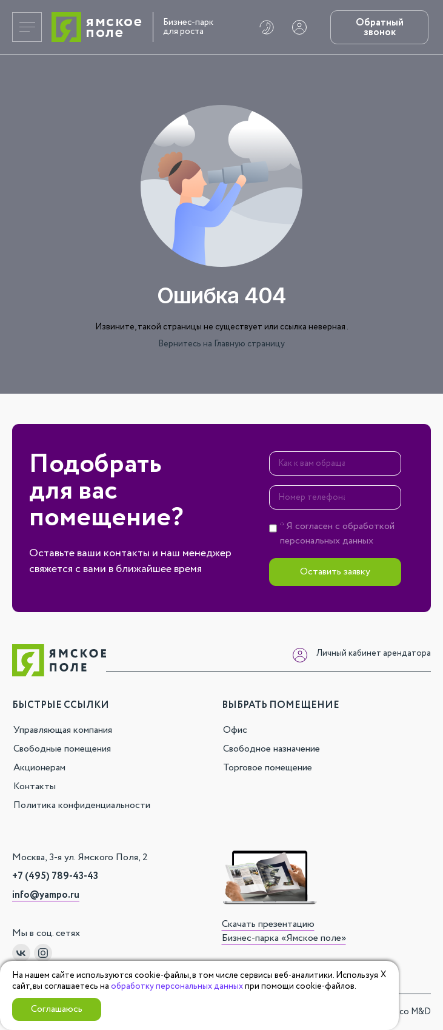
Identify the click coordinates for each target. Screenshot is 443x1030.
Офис (235, 730)
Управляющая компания (62, 730)
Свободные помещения (62, 749)
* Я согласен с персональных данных (337, 533)
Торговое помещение (267, 768)
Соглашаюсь (56, 1009)
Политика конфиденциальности (81, 805)
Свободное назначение (271, 749)
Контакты (34, 786)
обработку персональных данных (177, 986)
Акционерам (39, 768)
